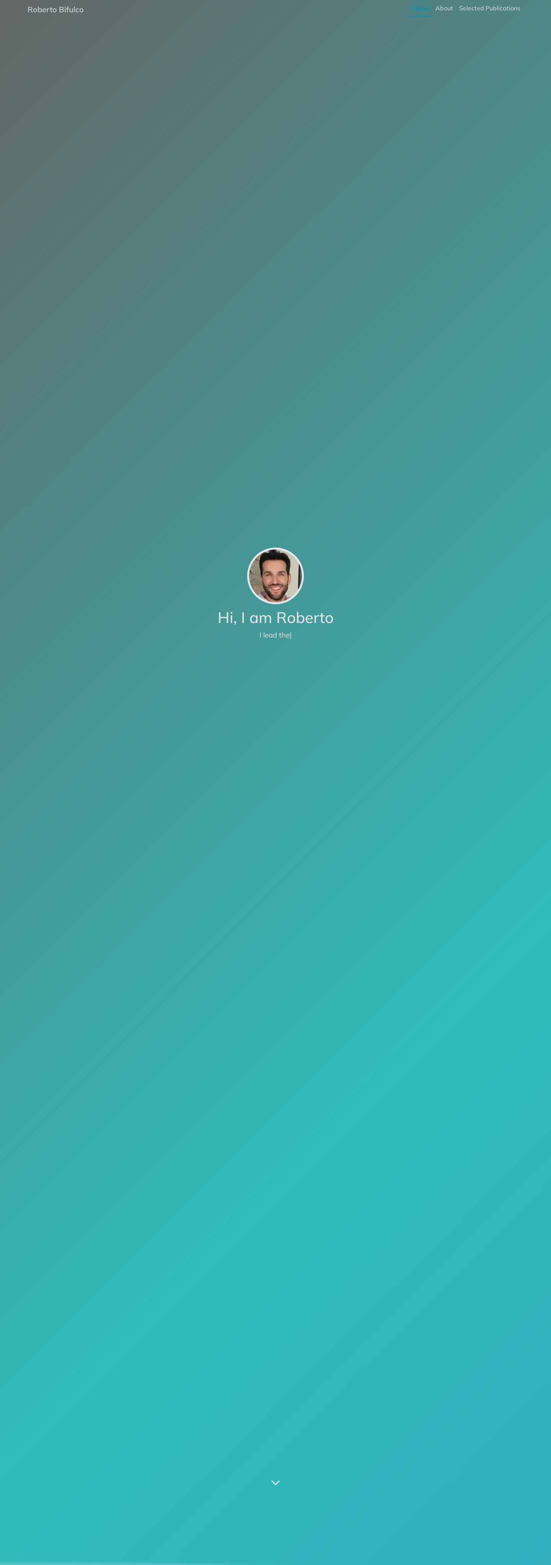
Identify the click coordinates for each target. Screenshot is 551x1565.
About (444, 8)
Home (420, 8)
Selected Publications (489, 8)
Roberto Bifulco (56, 9)
